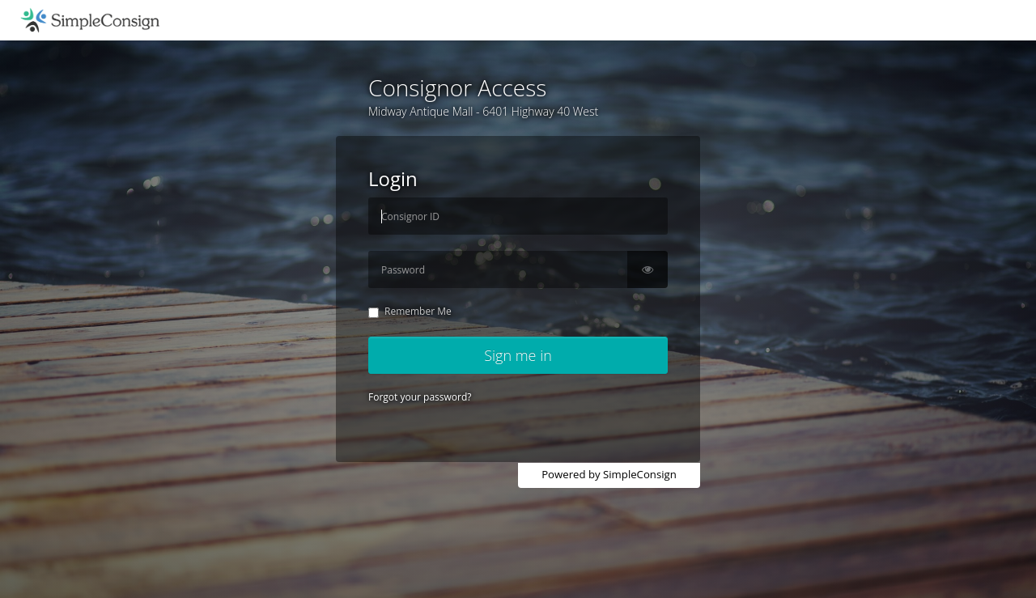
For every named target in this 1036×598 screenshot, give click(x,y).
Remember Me (410, 311)
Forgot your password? (419, 397)
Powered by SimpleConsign (609, 474)
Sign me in (518, 355)
